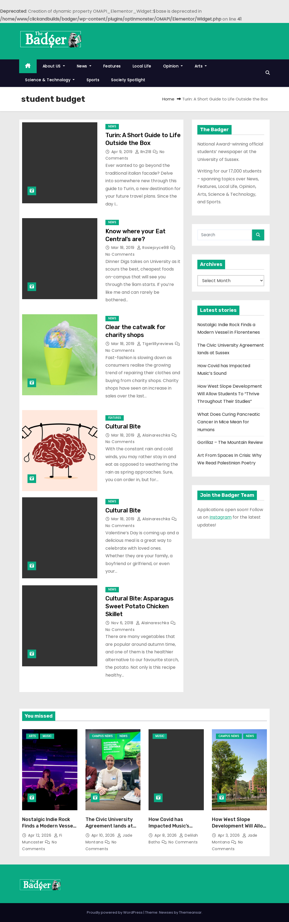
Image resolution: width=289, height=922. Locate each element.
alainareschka (154, 435)
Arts (201, 66)
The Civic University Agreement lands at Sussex (109, 825)
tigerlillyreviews (156, 343)
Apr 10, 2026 (103, 835)
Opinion (173, 66)
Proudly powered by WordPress (115, 912)
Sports (93, 80)
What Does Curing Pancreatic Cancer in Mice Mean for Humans (228, 422)
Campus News (102, 736)
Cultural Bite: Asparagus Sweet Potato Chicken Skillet (139, 606)
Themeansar (190, 912)
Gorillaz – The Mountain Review (230, 442)
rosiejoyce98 (153, 247)
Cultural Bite (123, 426)
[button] (268, 73)
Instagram (220, 517)
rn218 (144, 151)
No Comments (120, 254)
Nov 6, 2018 (123, 623)
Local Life (142, 66)
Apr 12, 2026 (40, 835)
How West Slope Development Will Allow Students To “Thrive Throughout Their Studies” (229, 394)
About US (54, 66)
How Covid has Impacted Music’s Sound (169, 825)
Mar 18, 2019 (123, 247)
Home (168, 99)
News (84, 66)
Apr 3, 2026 (229, 835)
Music (47, 736)
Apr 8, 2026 (166, 835)
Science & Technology (50, 80)
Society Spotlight (128, 80)
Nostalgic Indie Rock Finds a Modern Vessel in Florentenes (48, 825)
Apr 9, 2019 (122, 151)
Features (112, 66)
